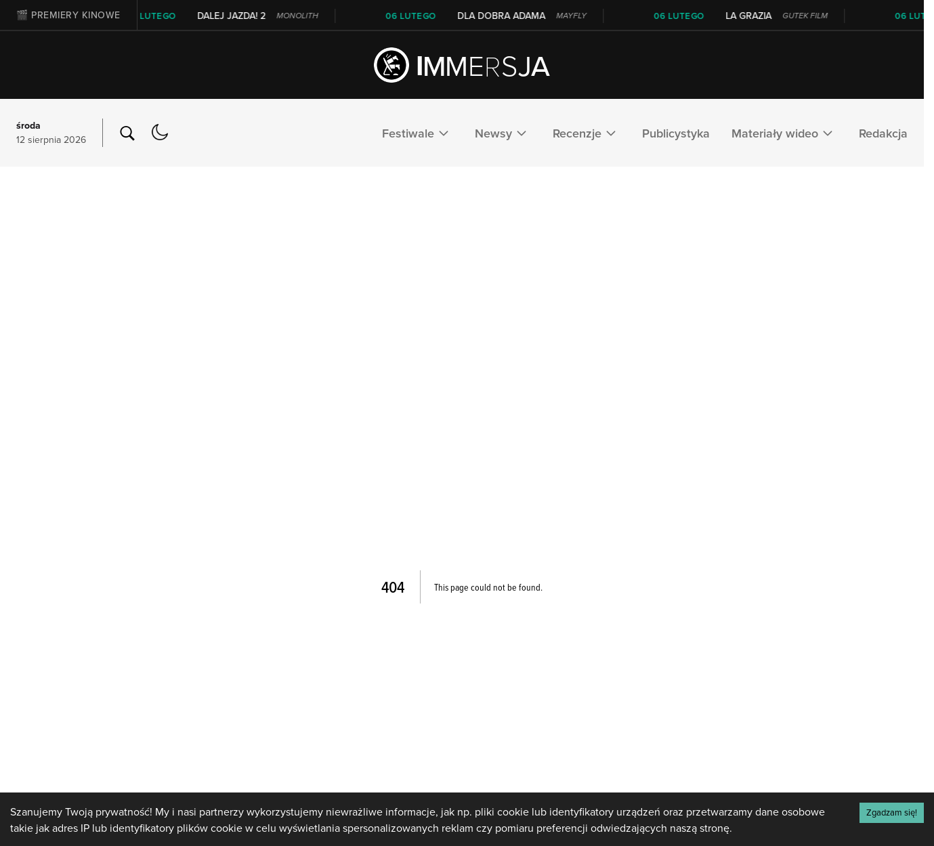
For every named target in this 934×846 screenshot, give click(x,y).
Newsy (503, 132)
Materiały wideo (784, 132)
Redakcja (883, 133)
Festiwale (417, 132)
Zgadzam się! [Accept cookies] (891, 812)
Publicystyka (676, 133)
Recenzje (586, 132)
